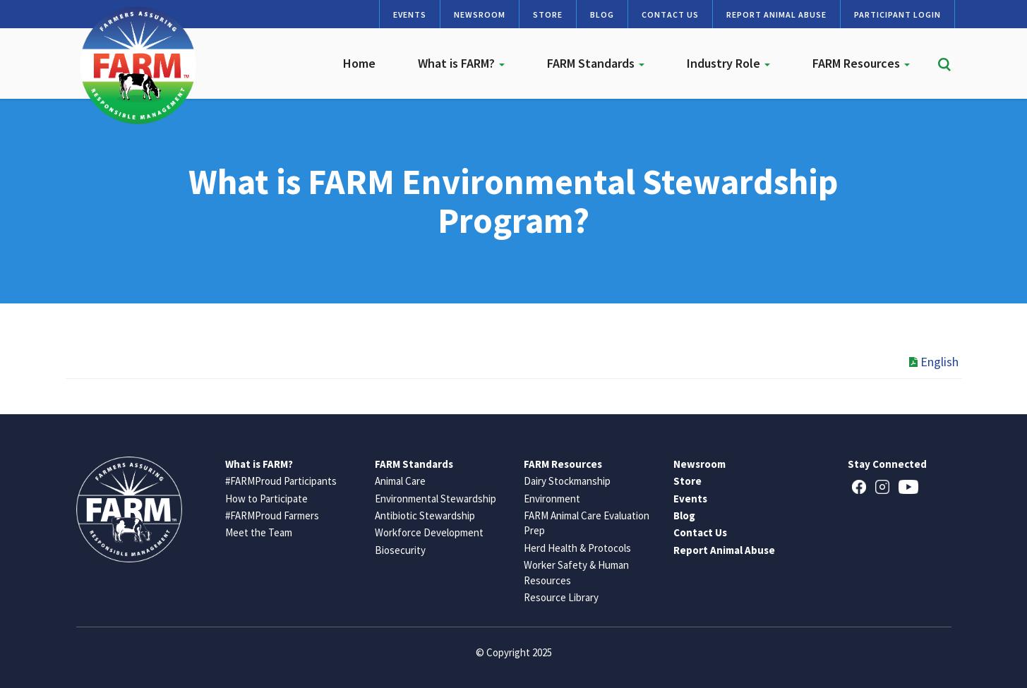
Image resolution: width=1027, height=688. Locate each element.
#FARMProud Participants (281, 481)
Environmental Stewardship (435, 498)
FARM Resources (861, 63)
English (934, 362)
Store (548, 14)
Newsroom (479, 14)
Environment (552, 498)
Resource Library (561, 597)
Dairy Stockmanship (567, 481)
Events (409, 14)
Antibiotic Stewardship (425, 515)
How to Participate (266, 498)
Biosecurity (400, 550)
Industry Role (728, 63)
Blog (602, 14)
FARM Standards (595, 63)
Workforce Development (429, 532)
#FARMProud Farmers (272, 515)
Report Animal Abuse (776, 14)
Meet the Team (258, 532)
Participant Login (897, 14)
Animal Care (400, 481)
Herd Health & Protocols (577, 548)
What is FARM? (461, 63)
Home (359, 63)
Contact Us (670, 14)
